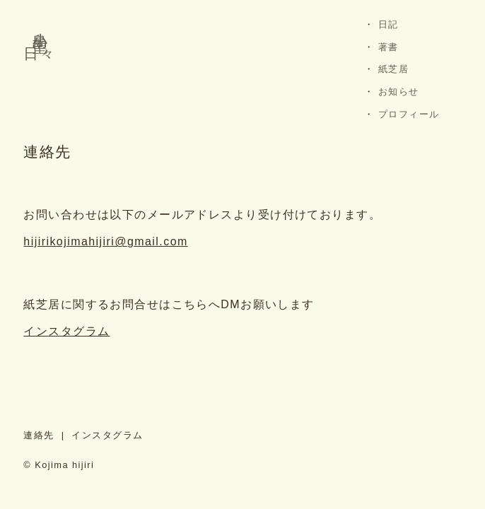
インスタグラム (66, 331)
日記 (388, 24)
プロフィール (409, 114)
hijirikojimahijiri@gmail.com (105, 241)
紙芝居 (393, 69)
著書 (388, 47)
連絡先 (38, 435)
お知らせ (398, 91)
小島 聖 (40, 25)
